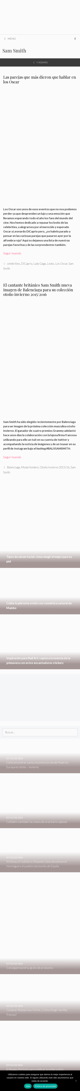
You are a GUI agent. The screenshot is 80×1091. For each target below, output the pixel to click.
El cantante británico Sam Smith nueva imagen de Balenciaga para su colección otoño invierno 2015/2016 (38, 289)
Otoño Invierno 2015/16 (55, 467)
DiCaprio (26, 263)
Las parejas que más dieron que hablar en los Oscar (39, 79)
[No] (76, 1080)
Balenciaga (13, 467)
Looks (50, 263)
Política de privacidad (45, 1086)
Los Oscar (61, 263)
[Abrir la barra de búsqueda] (75, 38)
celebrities (13, 263)
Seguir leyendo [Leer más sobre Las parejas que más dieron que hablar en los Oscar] (12, 253)
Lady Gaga (40, 263)
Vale (28, 1086)
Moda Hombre (30, 467)
